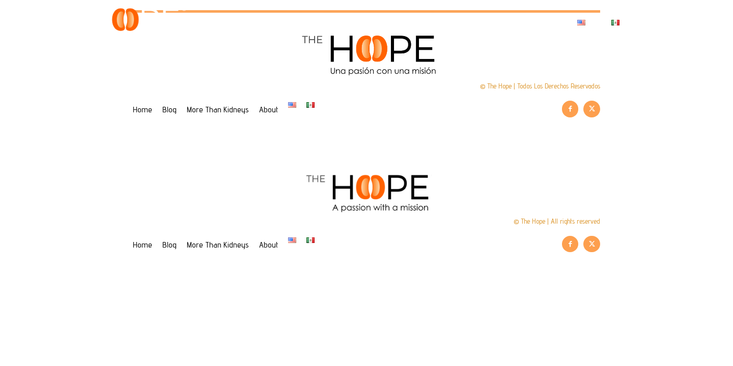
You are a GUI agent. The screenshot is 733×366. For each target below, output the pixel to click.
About (536, 22)
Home (318, 22)
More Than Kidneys (450, 22)
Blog (368, 22)
